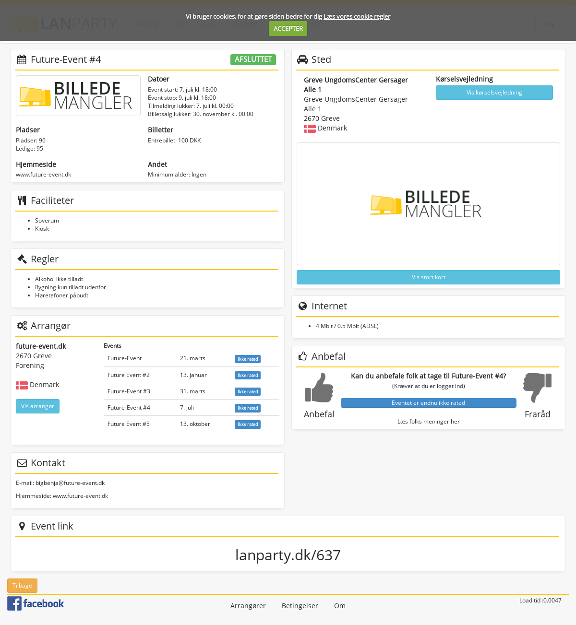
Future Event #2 (129, 375)
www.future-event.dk (43, 174)
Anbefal (319, 414)
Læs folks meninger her (428, 421)
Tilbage (22, 585)
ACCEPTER (288, 28)
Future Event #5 (129, 424)
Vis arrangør (37, 406)
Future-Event (125, 358)
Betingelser (300, 605)
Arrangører (248, 605)
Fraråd (538, 414)
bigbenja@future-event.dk (70, 483)
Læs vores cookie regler (357, 16)
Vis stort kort (428, 277)
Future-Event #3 (129, 391)
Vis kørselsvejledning (494, 92)
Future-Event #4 (129, 407)
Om (340, 605)
